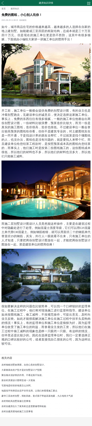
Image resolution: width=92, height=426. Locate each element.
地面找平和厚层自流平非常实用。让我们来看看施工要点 (29, 390)
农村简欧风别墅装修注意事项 (16, 401)
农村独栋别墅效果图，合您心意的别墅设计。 (23, 364)
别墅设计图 (12, 123)
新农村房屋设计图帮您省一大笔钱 (18, 380)
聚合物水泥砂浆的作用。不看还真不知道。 (22, 375)
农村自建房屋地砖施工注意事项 (17, 411)
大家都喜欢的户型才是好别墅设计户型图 (21, 370)
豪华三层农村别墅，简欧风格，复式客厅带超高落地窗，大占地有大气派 (37, 396)
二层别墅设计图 (18, 223)
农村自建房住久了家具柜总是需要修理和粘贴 (23, 406)
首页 (3, 8)
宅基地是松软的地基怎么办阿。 (17, 385)
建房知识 (15, 8)
